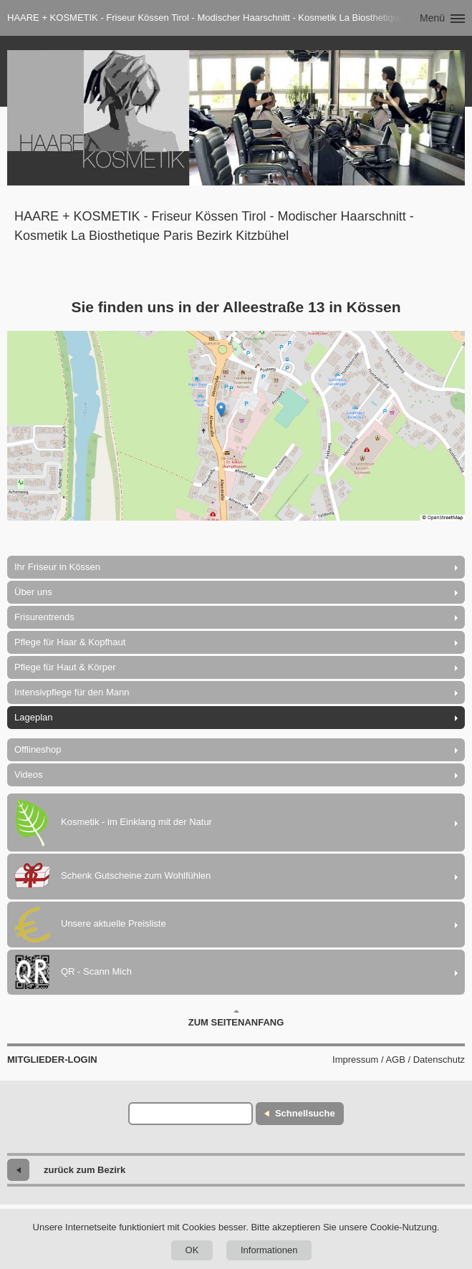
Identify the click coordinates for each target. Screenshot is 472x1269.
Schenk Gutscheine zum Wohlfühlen (112, 876)
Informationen (269, 1250)
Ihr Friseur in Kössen (57, 566)
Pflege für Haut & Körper (65, 667)
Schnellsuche (305, 1113)
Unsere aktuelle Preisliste (90, 924)
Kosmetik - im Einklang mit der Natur (113, 822)
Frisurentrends (44, 617)
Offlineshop (38, 749)
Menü (432, 18)
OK (192, 1250)
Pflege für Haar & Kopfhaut (69, 642)
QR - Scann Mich (73, 972)
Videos (28, 774)
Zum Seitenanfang (236, 1018)
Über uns (33, 592)
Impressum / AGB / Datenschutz (398, 1059)
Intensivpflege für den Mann (71, 692)
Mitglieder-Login (52, 1059)
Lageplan (33, 717)
